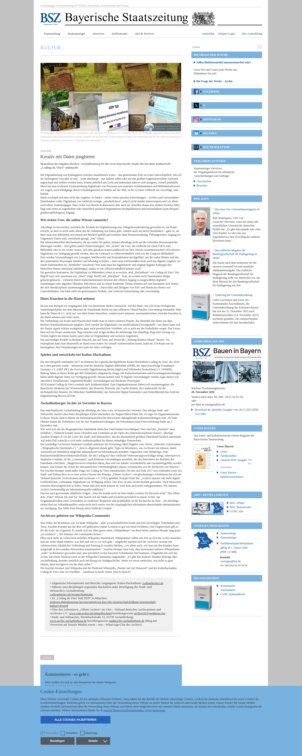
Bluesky (210, 133)
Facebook (211, 91)
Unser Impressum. (155, 710)
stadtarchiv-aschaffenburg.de (126, 621)
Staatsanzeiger (76, 33)
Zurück (47, 657)
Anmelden (208, 33)
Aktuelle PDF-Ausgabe (233, 460)
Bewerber (201, 185)
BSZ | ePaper (237, 503)
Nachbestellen (228, 455)
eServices (98, 33)
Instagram (212, 119)
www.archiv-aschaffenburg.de (68, 621)
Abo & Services (144, 33)
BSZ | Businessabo (240, 507)
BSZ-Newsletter (216, 147)
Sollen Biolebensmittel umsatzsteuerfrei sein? (223, 62)
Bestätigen (57, 741)
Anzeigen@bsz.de (230, 561)
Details (97, 741)
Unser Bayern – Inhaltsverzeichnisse (231, 474)
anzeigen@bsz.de (215, 404)
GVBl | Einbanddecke (232, 594)
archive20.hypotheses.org (149, 613)
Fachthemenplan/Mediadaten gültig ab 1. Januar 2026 (236, 548)
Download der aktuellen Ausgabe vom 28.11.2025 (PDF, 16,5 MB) (227, 412)
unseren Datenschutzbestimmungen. (123, 710)
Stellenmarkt (119, 33)
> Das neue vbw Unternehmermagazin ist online (236, 211)
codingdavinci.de (152, 583)
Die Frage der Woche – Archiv (214, 81)
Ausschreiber (203, 181)
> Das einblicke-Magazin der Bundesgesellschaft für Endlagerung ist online (235, 254)
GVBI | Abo (236, 511)
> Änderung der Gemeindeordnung (232, 295)
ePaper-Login (226, 33)
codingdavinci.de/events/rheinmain (71, 594)
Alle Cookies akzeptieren (75, 719)
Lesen (223, 451)
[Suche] (223, 47)
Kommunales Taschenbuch (227, 588)
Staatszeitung (52, 33)
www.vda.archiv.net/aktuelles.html (90, 613)
